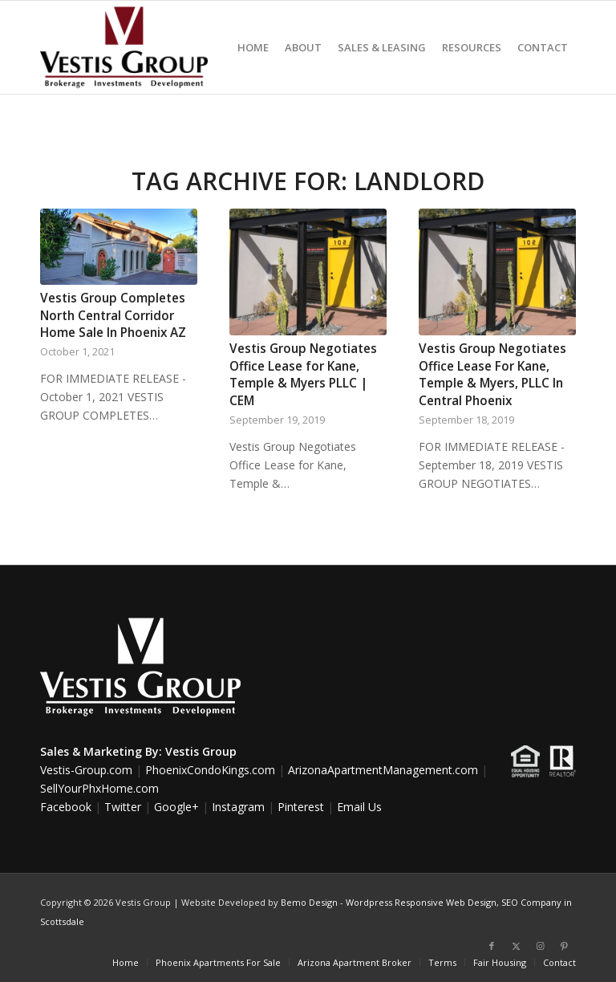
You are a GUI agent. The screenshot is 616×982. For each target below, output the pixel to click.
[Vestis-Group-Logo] (124, 47)
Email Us (359, 806)
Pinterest (301, 806)
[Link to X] (516, 946)
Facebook (65, 806)
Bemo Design (309, 902)
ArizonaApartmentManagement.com (383, 769)
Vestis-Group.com (86, 769)
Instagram (238, 806)
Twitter (122, 806)
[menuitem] (253, 47)
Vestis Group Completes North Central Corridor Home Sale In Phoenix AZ (113, 315)
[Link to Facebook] (492, 946)
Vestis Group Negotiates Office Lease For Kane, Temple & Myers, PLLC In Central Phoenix (492, 374)
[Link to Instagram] (540, 946)
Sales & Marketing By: (101, 751)
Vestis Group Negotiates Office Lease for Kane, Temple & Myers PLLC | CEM (303, 374)
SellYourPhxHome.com (99, 788)
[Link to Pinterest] (564, 946)
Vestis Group (201, 751)
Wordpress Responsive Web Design (421, 902)
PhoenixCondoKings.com (210, 769)
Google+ (176, 806)
